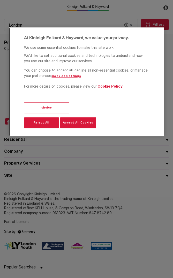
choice (46, 108)
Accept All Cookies (78, 123)
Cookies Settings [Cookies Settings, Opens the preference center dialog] (66, 76)
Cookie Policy (110, 86)
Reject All (41, 123)
